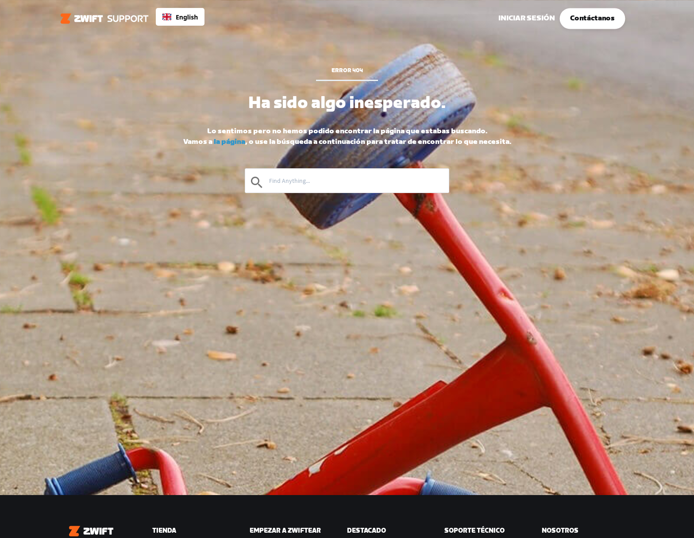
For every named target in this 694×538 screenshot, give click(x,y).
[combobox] (180, 17)
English (180, 17)
